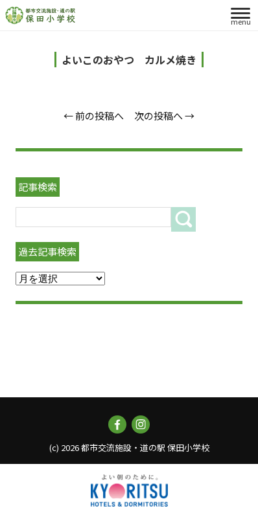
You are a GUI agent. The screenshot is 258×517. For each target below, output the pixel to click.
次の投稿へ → (164, 115)
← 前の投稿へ (94, 115)
